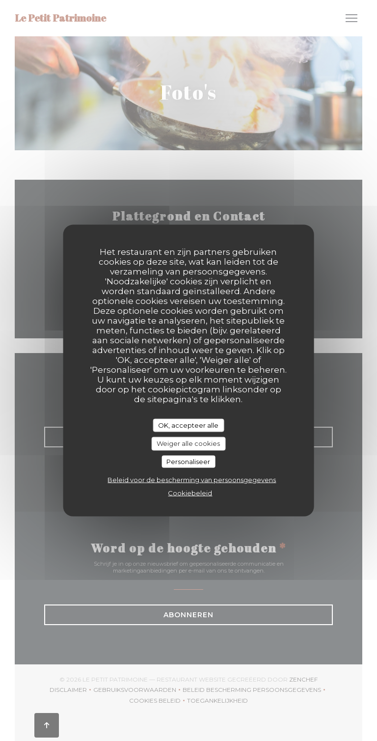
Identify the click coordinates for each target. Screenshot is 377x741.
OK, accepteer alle (188, 425)
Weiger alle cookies (188, 443)
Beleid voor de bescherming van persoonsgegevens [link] (192, 480)
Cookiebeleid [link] (190, 493)
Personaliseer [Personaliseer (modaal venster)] (188, 461)
